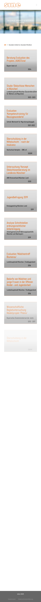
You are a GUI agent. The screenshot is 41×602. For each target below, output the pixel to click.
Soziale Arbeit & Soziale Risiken (20, 45)
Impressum (12, 599)
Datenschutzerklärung (25, 599)
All (5, 45)
